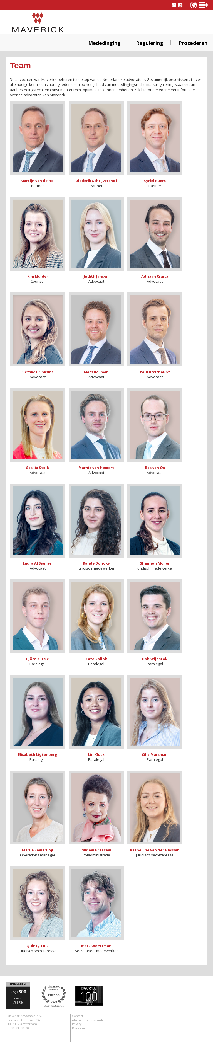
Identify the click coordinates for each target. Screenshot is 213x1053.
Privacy (76, 1024)
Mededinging (104, 42)
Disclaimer (79, 1028)
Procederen (193, 42)
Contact (77, 1016)
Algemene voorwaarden (89, 1020)
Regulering (149, 42)
